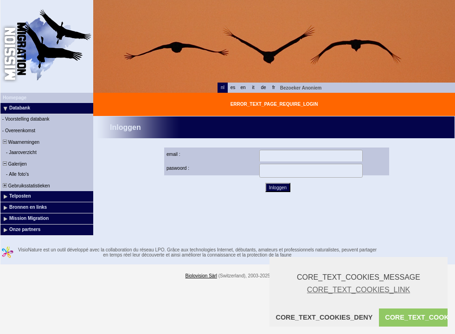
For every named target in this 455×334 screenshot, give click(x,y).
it (253, 87)
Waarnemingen (20, 142)
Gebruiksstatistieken (25, 185)
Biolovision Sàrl (201, 275)
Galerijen (14, 164)
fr (273, 87)
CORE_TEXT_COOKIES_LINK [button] (358, 290)
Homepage (14, 97)
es (233, 87)
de (263, 87)
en (242, 87)
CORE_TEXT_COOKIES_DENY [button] (324, 317)
